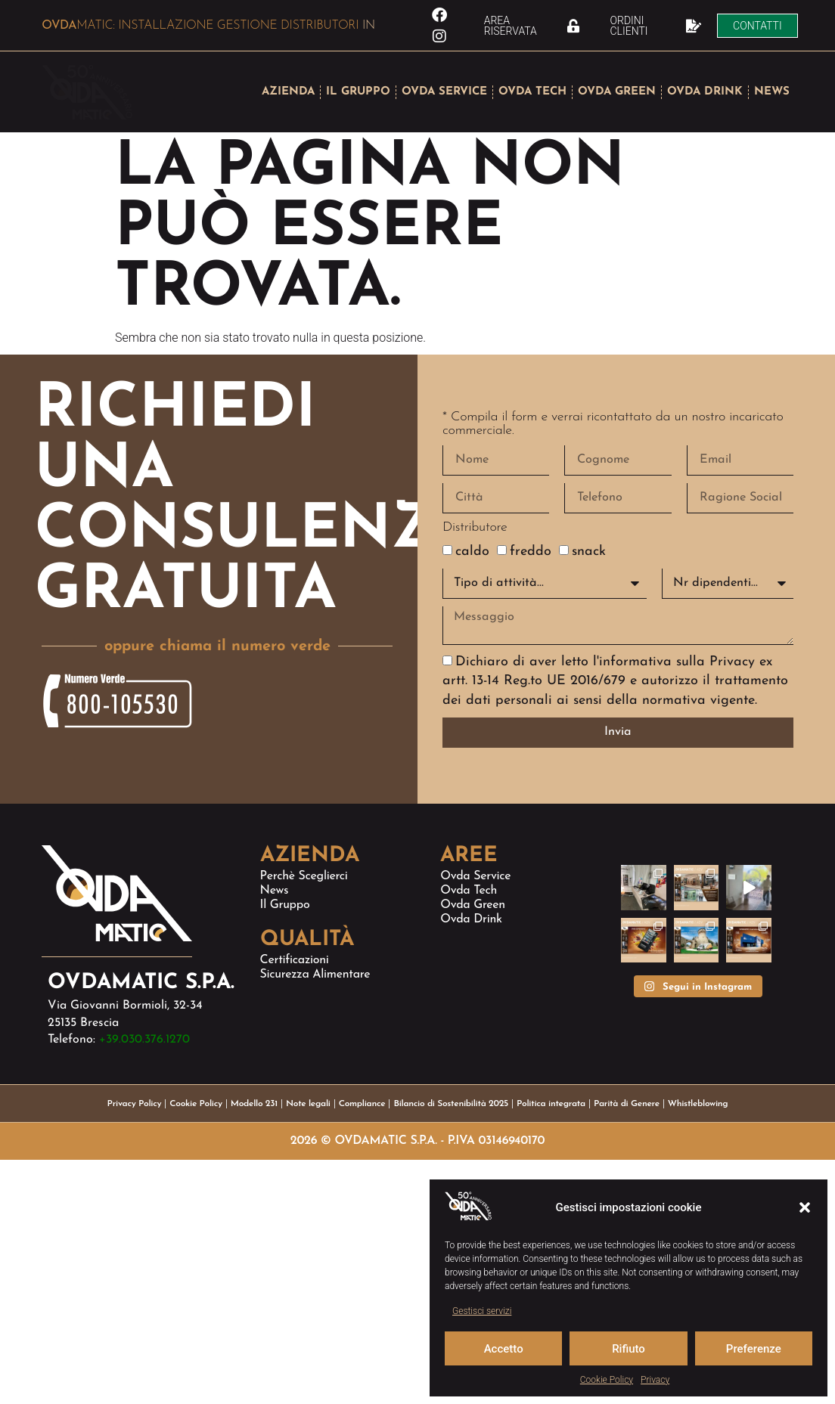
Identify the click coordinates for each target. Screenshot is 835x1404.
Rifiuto (628, 1349)
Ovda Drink (470, 919)
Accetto (503, 1349)
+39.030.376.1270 (144, 1040)
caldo (472, 549)
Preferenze (753, 1349)
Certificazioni (294, 960)
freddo (530, 549)
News (274, 891)
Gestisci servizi (481, 1311)
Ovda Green (472, 905)
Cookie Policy (606, 1380)
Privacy (655, 1380)
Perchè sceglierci (304, 876)
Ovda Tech (468, 891)
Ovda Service (475, 876)
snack (589, 549)
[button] (804, 1207)
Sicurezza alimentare (315, 975)
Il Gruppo (285, 905)
